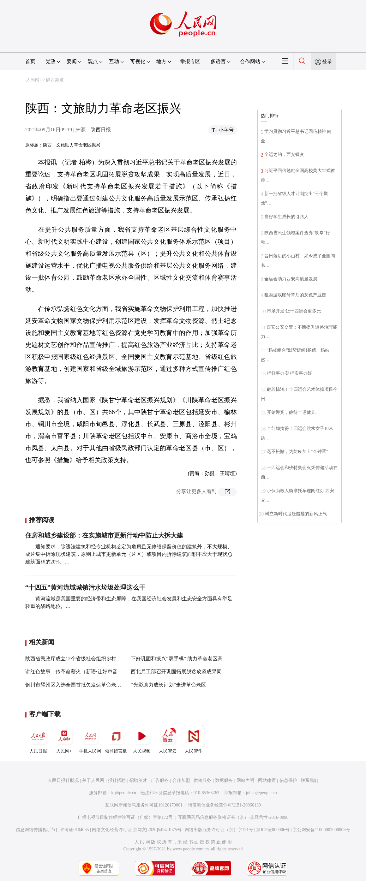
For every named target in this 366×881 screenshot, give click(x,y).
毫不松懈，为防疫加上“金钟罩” (297, 451)
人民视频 (142, 739)
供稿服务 (202, 780)
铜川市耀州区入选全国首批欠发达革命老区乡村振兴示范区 (91, 685)
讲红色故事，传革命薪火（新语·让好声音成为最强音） (86, 671)
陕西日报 (101, 129)
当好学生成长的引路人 (286, 216)
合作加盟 (181, 780)
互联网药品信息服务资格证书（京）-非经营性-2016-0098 (233, 817)
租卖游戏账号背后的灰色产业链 (295, 295)
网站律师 (267, 780)
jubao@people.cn (261, 792)
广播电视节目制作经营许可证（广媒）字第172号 (125, 817)
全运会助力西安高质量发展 (290, 279)
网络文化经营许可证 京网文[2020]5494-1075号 (137, 829)
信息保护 (288, 780)
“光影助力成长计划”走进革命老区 (168, 685)
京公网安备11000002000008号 (321, 829)
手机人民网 (90, 739)
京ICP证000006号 (273, 829)
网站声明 (245, 780)
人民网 (32, 79)
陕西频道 (55, 79)
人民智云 (168, 739)
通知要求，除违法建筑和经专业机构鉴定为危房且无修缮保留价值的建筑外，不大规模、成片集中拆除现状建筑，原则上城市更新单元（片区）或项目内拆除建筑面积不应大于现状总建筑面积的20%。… (128, 554)
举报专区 (190, 61)
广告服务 (160, 780)
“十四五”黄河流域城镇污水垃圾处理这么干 (85, 587)
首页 (30, 61)
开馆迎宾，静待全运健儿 (291, 412)
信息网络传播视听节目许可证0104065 (52, 829)
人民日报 (38, 739)
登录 (327, 61)
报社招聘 (117, 780)
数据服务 (224, 780)
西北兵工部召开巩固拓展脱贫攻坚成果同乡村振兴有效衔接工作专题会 (209, 671)
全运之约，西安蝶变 (284, 154)
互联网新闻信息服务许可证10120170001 (144, 805)
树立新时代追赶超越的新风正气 (296, 513)
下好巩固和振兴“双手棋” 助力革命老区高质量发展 (187, 658)
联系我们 (309, 780)
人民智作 (194, 739)
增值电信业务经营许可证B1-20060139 (224, 805)
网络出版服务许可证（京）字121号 (219, 829)
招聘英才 (138, 780)
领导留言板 (116, 739)
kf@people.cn (123, 792)
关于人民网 (93, 780)
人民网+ (64, 739)
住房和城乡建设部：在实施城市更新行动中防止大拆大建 (104, 535)
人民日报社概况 (63, 780)
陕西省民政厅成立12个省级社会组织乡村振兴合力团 (83, 658)
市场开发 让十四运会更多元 (294, 311)
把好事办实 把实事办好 (289, 373)
